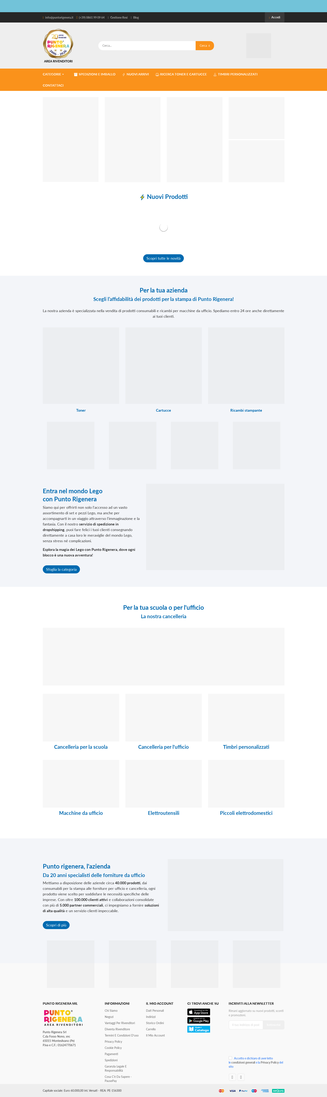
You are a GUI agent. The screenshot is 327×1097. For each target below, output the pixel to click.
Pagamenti (111, 1054)
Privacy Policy (113, 1041)
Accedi (274, 17)
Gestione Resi (119, 17)
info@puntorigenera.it (59, 17)
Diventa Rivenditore (117, 1029)
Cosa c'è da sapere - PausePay (118, 1079)
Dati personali (155, 1010)
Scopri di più (56, 925)
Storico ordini (155, 1023)
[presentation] (256, 1044)
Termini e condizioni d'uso (122, 1035)
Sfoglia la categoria (61, 569)
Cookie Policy (113, 1047)
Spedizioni (111, 1060)
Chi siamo (111, 1010)
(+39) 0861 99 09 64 (92, 17)
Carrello (151, 1029)
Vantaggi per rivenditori (120, 1023)
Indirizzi (151, 1017)
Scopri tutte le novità (163, 258)
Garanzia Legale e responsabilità (116, 1068)
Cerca (205, 45)
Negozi (109, 1017)
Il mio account (155, 1035)
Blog (136, 17)
